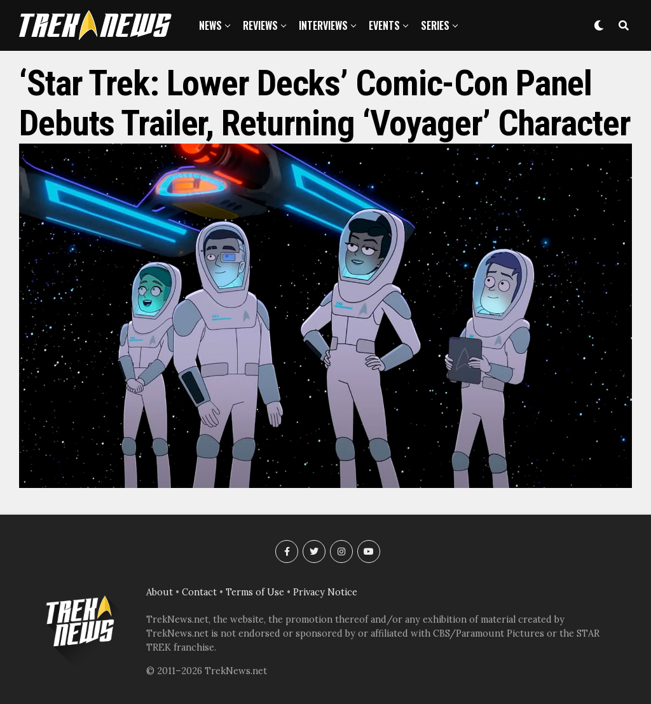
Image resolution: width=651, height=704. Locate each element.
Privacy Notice (325, 592)
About (159, 592)
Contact (199, 592)
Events (384, 25)
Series (435, 25)
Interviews (323, 25)
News (210, 25)
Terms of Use (255, 592)
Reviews (260, 25)
